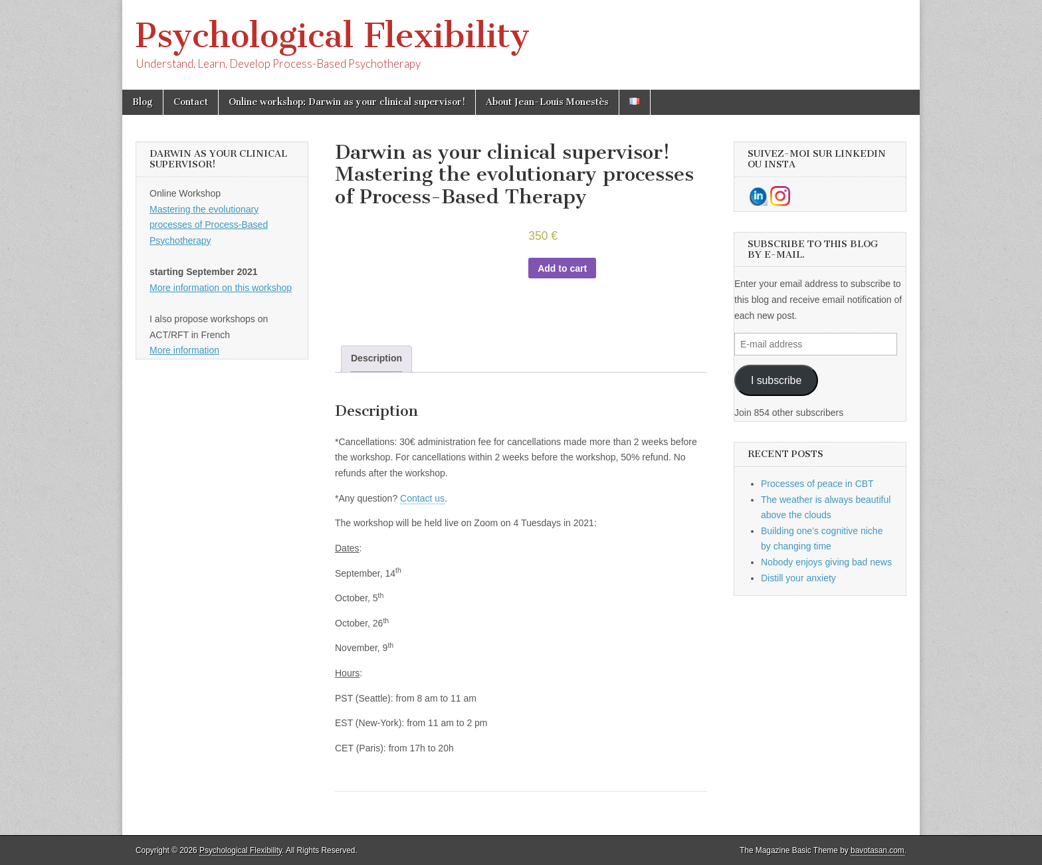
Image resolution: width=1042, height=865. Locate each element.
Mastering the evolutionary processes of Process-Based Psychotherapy (209, 225)
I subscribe (776, 380)
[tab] (376, 359)
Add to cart (562, 268)
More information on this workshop (221, 287)
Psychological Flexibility (333, 35)
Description (376, 358)
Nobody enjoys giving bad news (826, 562)
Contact (190, 102)
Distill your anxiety (798, 578)
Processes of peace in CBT (817, 483)
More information (184, 350)
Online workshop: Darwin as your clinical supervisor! (347, 102)
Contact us (422, 498)
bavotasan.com (877, 850)
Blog (142, 102)
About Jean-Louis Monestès (547, 102)
